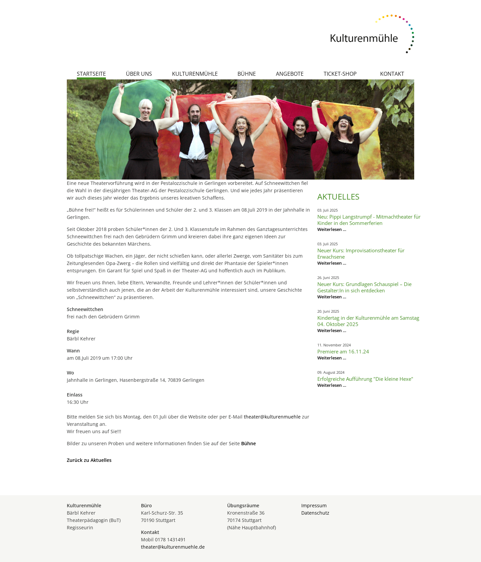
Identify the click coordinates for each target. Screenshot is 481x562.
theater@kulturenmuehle (272, 416)
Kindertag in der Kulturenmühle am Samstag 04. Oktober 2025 (368, 320)
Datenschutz (315, 513)
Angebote (290, 73)
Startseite (91, 73)
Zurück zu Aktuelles (89, 460)
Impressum (314, 505)
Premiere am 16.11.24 (343, 351)
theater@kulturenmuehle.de (173, 547)
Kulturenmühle (195, 73)
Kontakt (392, 73)
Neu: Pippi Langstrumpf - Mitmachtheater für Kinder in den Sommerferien (369, 219)
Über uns (139, 73)
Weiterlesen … (331, 229)
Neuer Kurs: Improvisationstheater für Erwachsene (361, 253)
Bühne (246, 73)
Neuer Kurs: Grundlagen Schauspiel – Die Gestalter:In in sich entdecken (364, 287)
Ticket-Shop (340, 73)
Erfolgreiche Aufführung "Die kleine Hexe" (365, 378)
